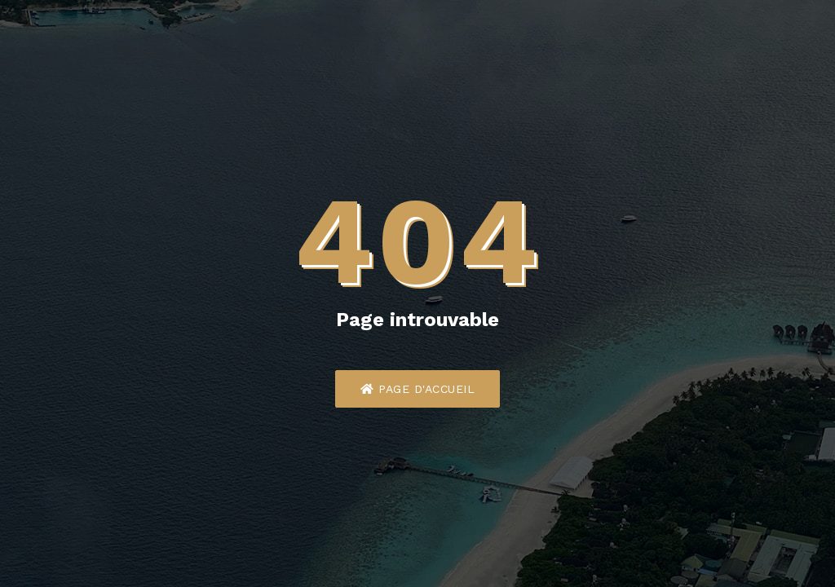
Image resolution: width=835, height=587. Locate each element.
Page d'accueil (417, 388)
